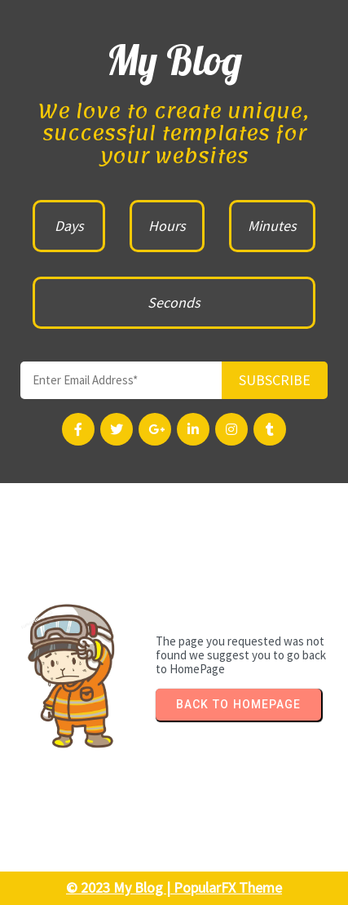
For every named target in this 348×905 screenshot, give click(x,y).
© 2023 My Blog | (120, 887)
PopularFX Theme (228, 887)
